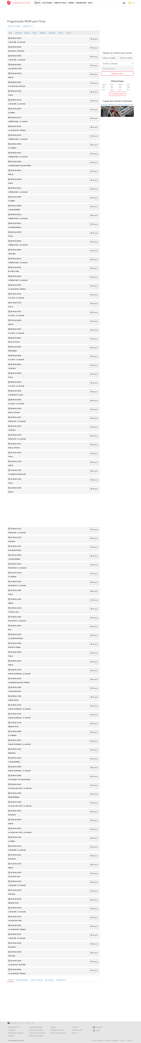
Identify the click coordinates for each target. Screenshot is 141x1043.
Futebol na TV (28, 26)
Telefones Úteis (77, 1030)
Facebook (97, 1027)
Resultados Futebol (36, 1036)
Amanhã (18, 33)
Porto (112, 84)
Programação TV (14, 1027)
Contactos (129, 1040)
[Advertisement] (72, 13)
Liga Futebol (47, 3)
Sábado (42, 33)
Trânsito (53, 1027)
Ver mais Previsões (117, 94)
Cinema (71, 3)
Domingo (51, 33)
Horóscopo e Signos (36, 1030)
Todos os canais (37, 980)
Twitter (96, 1030)
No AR (68, 33)
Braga (120, 84)
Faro (128, 84)
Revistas (120, 104)
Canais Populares (21, 980)
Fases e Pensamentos (58, 1033)
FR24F (10, 980)
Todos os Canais (14, 26)
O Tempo (75, 1027)
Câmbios (11, 1036)
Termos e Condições (97, 1040)
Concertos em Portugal (37, 1033)
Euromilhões (81, 3)
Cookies (122, 1040)
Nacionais (104, 104)
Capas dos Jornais (35, 1027)
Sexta (34, 33)
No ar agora (49, 980)
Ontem (60, 33)
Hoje (10, 33)
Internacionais (128, 104)
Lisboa (104, 84)
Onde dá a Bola (60, 3)
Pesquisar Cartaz (117, 73)
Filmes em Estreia (126, 58)
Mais (90, 3)
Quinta (26, 33)
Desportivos (112, 104)
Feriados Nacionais (57, 1030)
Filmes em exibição (109, 58)
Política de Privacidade (111, 1040)
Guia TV (37, 3)
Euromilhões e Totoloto (16, 1033)
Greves (74, 1033)
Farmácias (11, 1030)
